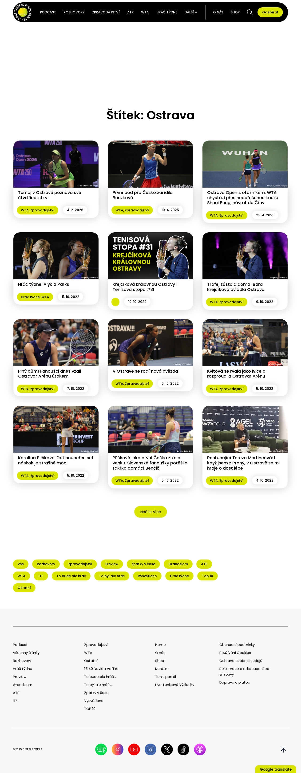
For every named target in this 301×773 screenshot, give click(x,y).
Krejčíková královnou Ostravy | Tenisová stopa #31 (145, 286)
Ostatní (91, 660)
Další (189, 12)
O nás (218, 12)
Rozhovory (74, 12)
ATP (130, 12)
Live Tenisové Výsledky (174, 684)
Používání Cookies (235, 652)
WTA (145, 12)
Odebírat (270, 12)
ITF (15, 700)
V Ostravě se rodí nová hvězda (145, 371)
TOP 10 (89, 708)
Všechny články (26, 652)
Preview (19, 676)
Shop (235, 12)
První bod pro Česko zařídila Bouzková (143, 195)
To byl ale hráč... (98, 684)
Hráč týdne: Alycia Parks (43, 284)
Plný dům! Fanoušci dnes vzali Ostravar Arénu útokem (49, 373)
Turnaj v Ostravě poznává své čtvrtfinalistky (49, 195)
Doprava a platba (234, 682)
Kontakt (162, 668)
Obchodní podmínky (237, 644)
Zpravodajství (106, 12)
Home (160, 644)
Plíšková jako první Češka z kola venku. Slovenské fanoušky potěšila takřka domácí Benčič (150, 463)
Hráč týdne (166, 12)
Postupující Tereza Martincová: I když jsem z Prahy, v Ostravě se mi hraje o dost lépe (243, 463)
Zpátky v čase (96, 692)
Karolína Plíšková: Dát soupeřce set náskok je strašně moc (56, 460)
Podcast (48, 12)
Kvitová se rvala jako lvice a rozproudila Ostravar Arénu (236, 373)
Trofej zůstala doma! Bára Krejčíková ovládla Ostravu (235, 286)
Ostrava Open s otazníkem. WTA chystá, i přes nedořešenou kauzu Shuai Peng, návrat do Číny (242, 197)
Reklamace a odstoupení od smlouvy (244, 671)
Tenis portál (165, 676)
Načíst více (150, 512)
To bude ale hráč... (100, 676)
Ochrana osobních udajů (240, 660)
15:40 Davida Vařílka (101, 668)
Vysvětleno (93, 700)
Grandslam (22, 684)
